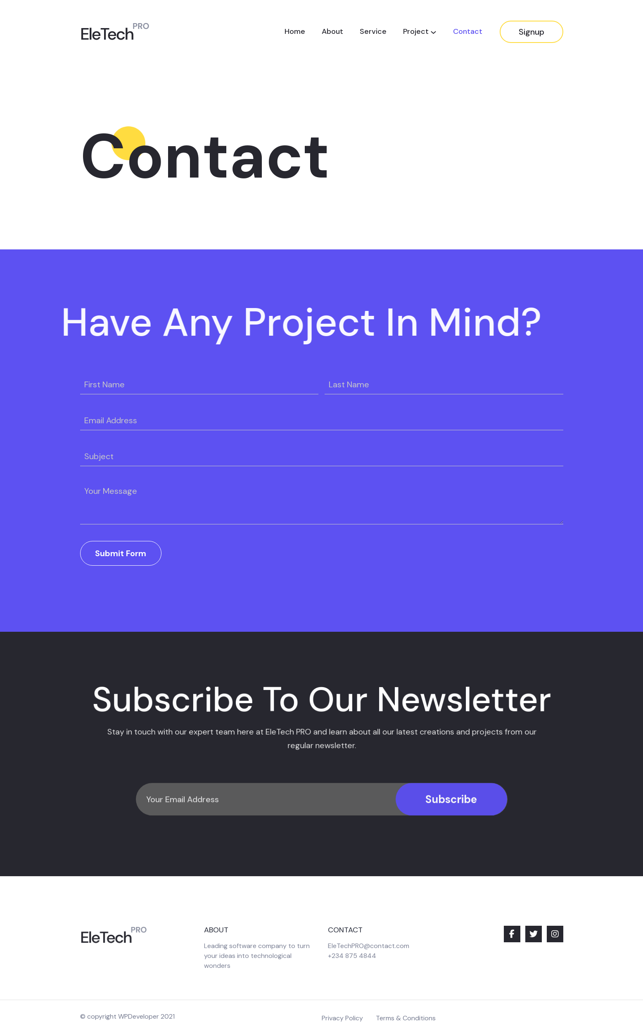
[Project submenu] (433, 32)
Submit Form (120, 553)
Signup (531, 31)
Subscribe (451, 817)
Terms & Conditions (406, 1018)
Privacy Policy (342, 1018)
